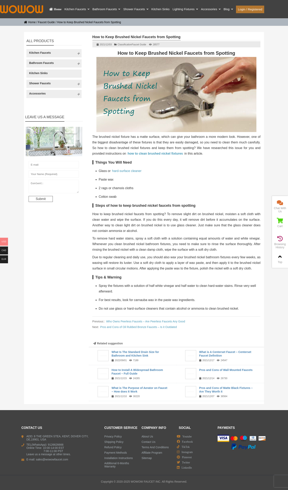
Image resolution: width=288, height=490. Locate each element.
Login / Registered (250, 9)
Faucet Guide (46, 22)
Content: (54, 187)
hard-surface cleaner (127, 171)
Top (280, 259)
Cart (280, 223)
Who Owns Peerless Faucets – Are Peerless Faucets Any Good (145, 321)
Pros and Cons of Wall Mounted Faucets (226, 370)
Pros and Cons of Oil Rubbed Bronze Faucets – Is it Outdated (138, 327)
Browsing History (280, 242)
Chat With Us (280, 206)
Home (30, 22)
